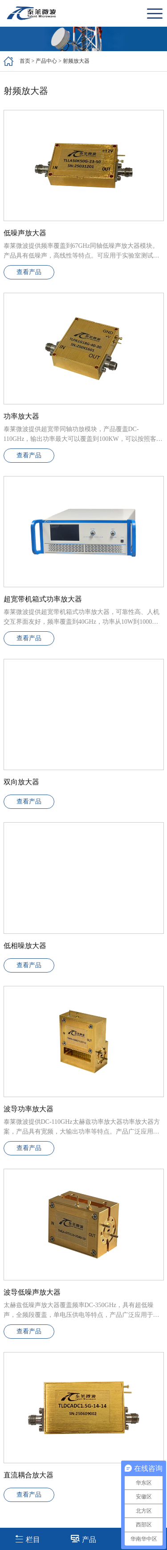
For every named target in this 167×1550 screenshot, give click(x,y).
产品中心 (46, 61)
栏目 (27, 1538)
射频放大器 (76, 61)
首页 (25, 61)
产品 (83, 1538)
